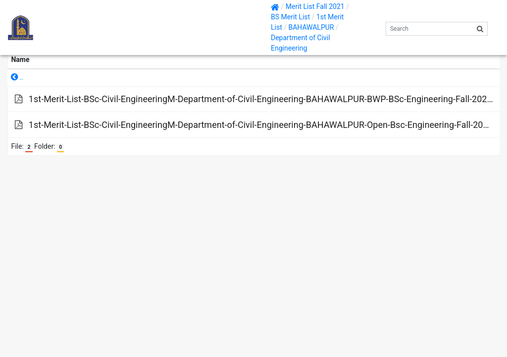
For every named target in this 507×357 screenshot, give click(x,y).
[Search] (429, 29)
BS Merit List (290, 17)
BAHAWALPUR (311, 27)
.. (17, 77)
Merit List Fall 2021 (315, 6)
